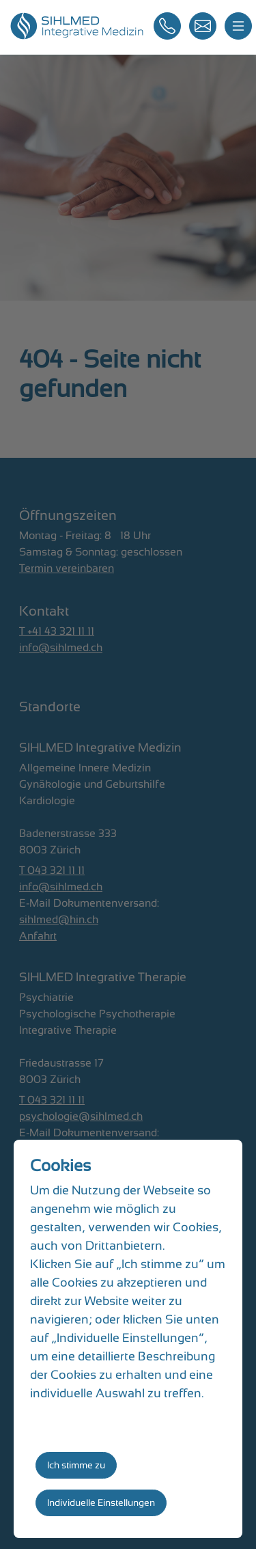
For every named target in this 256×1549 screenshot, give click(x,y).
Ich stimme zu (76, 1464)
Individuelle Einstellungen (101, 1502)
